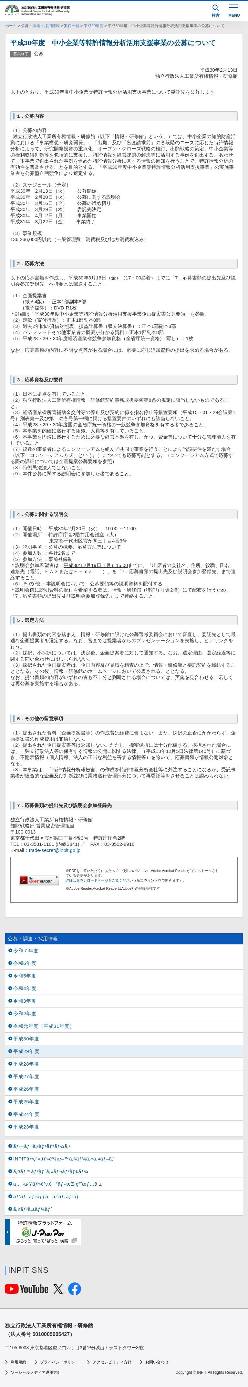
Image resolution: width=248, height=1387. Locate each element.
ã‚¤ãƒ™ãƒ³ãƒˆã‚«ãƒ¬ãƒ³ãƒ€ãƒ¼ (50, 1171)
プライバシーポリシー (59, 1362)
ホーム (11, 26)
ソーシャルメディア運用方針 (36, 1372)
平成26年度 (26, 1089)
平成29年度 (93, 26)
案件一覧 (71, 26)
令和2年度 (24, 1013)
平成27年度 (26, 1076)
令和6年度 (24, 963)
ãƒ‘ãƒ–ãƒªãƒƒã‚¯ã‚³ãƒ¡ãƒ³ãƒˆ (47, 1196)
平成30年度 (26, 1038)
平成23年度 (26, 1126)
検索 (216, 11)
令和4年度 (24, 988)
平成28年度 (26, 1064)
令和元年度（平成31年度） (44, 1026)
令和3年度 (24, 1001)
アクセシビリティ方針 (112, 1362)
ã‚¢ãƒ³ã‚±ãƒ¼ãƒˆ (32, 1209)
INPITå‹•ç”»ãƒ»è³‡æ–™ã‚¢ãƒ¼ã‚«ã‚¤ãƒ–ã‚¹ (64, 1158)
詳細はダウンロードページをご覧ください (99, 880)
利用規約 (18, 1362)
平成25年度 (26, 1101)
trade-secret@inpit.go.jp (54, 850)
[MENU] (234, 10)
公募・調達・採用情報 (40, 26)
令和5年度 (24, 975)
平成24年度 (26, 1114)
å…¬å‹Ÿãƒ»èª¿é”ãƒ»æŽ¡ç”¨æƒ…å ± (57, 1184)
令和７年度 (25, 950)
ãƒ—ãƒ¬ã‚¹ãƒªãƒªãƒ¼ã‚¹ (41, 1146)
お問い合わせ (157, 1362)
